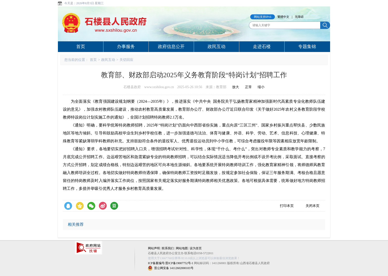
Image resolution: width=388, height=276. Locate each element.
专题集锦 (307, 46)
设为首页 (196, 248)
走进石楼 (262, 46)
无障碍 (299, 17)
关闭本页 (312, 206)
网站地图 (182, 248)
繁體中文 (283, 17)
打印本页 (287, 206)
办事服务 (126, 46)
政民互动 (216, 46)
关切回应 (126, 60)
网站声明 (154, 248)
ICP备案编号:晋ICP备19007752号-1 (170, 263)
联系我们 (168, 248)
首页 (80, 46)
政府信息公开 (171, 46)
